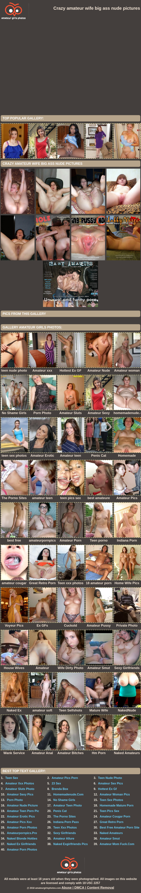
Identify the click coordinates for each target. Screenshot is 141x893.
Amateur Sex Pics (110, 783)
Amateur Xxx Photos (19, 783)
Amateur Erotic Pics (21, 816)
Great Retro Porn (111, 822)
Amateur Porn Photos (22, 827)
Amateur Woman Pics (115, 794)
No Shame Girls (64, 800)
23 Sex (56, 783)
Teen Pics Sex (109, 811)
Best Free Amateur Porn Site (119, 827)
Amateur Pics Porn (65, 777)
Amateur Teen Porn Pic (23, 811)
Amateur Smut (110, 838)
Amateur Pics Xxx (19, 822)
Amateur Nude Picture (22, 805)
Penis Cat (60, 811)
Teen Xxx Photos (65, 827)
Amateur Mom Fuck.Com (117, 844)
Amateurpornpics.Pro (22, 833)
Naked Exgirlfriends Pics (70, 844)
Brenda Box (60, 788)
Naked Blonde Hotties (22, 838)
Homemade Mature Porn (116, 805)
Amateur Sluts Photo (19, 788)
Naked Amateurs (111, 833)
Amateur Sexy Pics (20, 794)
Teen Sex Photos (111, 800)
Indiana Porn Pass (66, 822)
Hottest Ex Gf (107, 788)
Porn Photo (15, 800)
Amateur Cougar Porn (115, 816)
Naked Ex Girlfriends (21, 844)
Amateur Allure (63, 838)
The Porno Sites (64, 816)
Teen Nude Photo (110, 777)
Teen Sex (11, 777)
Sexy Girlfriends (64, 833)
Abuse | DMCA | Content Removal (88, 888)
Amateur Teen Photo (67, 805)
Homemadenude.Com (68, 794)
